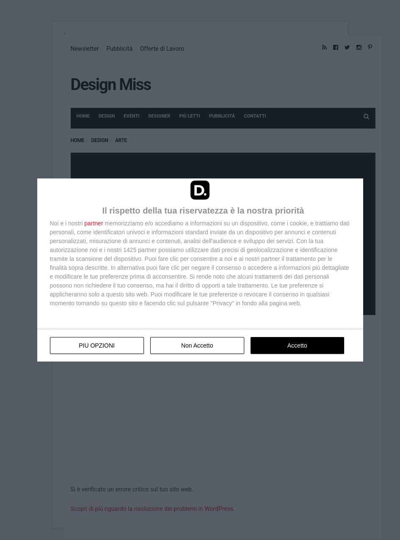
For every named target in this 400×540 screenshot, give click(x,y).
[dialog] (200, 270)
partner (93, 223)
